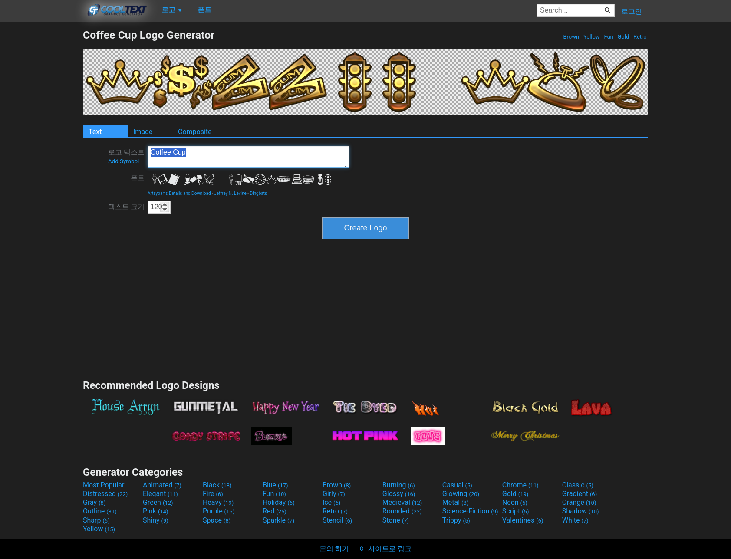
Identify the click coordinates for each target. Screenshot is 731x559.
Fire (213, 494)
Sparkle (278, 520)
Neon (514, 502)
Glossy (398, 494)
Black (217, 485)
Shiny (155, 520)
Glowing (460, 494)
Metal (455, 502)
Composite (195, 132)
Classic (577, 485)
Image (143, 132)
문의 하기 (334, 549)
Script (515, 511)
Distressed (105, 494)
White (575, 520)
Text (95, 132)
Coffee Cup (248, 157)
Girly (334, 494)
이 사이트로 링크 (385, 549)
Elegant (160, 494)
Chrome (520, 485)
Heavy (218, 502)
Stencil (337, 520)
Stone (395, 520)
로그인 (631, 11)
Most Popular (104, 485)
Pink (155, 511)
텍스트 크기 (126, 207)
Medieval (402, 502)
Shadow (580, 511)
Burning (398, 485)
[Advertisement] (41, 159)
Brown (571, 36)
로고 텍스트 (126, 156)
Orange (579, 502)
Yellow (591, 36)
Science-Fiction (470, 511)
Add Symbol (123, 161)
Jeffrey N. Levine (230, 193)
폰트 (138, 178)
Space (216, 520)
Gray (94, 502)
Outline (100, 511)
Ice (331, 502)
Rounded (402, 511)
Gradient (579, 494)
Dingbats (258, 193)
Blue (275, 485)
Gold (623, 36)
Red (274, 511)
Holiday (279, 502)
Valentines (522, 520)
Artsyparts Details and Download (179, 193)
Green (158, 502)
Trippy (456, 520)
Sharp (96, 520)
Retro (640, 36)
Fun (609, 36)
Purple (218, 511)
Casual (457, 485)
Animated (162, 485)
